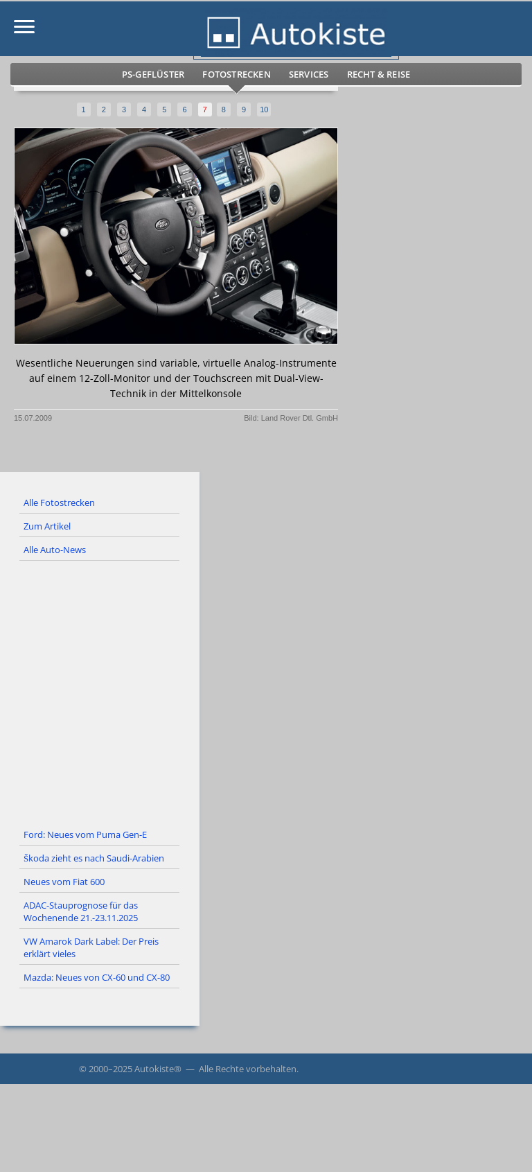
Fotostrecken (236, 74)
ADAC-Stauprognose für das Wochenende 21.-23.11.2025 (81, 911)
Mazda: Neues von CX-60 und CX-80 (97, 977)
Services (309, 74)
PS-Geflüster (153, 74)
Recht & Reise (379, 74)
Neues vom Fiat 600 (64, 881)
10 (264, 109)
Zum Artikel (47, 526)
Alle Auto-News (55, 549)
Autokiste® (157, 1068)
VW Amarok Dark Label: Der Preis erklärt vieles (91, 947)
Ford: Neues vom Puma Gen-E (85, 834)
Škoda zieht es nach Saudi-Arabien (94, 858)
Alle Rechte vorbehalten (247, 1068)
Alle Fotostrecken (59, 502)
